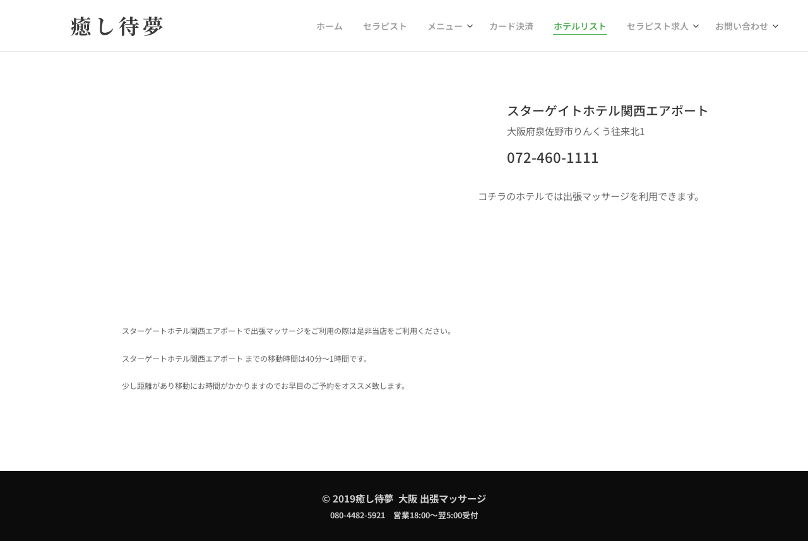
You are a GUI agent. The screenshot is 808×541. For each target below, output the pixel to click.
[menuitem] (360, 26)
